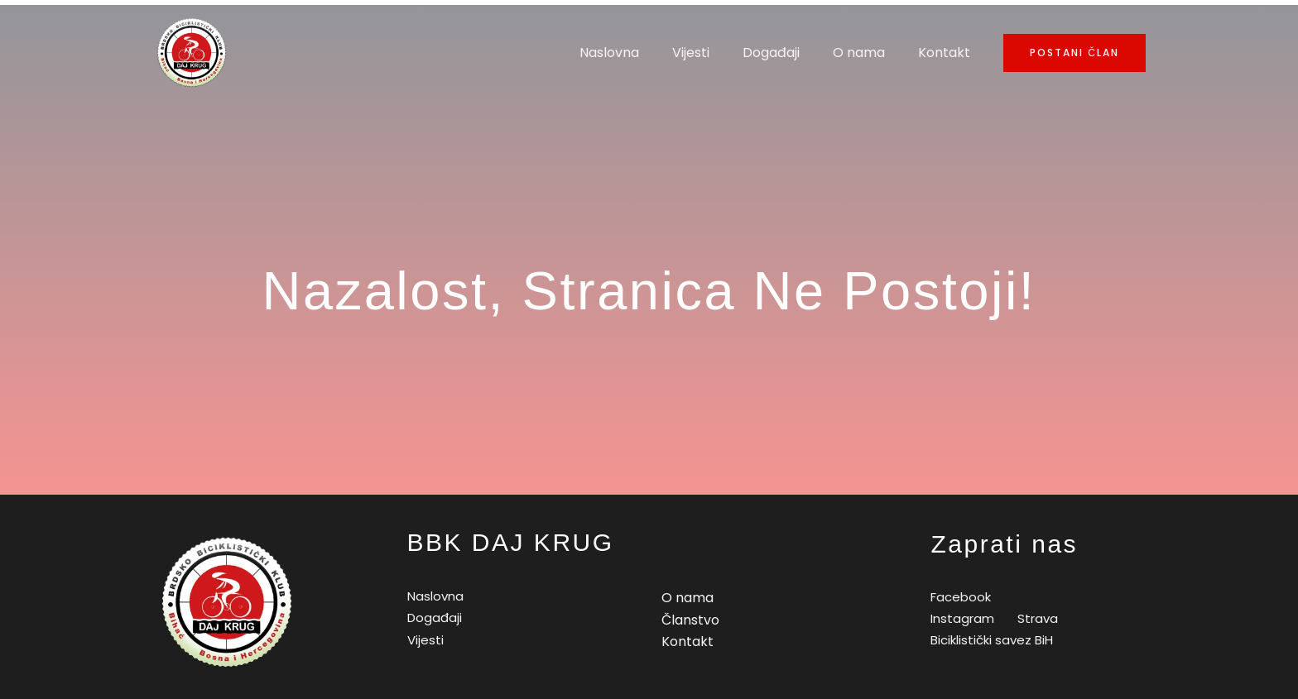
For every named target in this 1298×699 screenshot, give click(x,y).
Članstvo (690, 620)
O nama (869, 52)
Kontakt (947, 52)
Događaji (787, 52)
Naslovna (639, 52)
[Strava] (1035, 618)
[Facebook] (958, 597)
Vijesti (714, 52)
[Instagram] (960, 618)
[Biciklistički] (989, 640)
